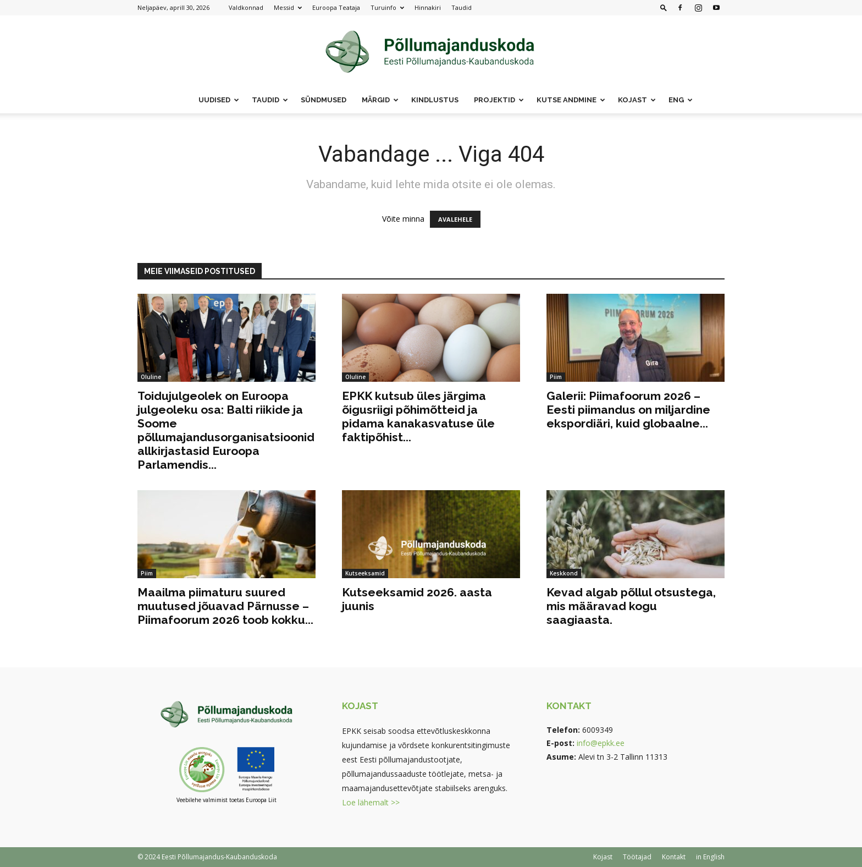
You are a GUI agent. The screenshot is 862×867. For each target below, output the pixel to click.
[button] (663, 7)
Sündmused (323, 100)
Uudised (218, 100)
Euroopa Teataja (336, 7)
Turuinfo (387, 7)
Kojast (637, 100)
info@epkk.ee (601, 743)
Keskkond (564, 573)
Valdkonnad (246, 7)
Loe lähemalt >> (371, 802)
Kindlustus (434, 100)
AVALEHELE (455, 219)
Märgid (380, 100)
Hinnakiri (428, 7)
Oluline (151, 377)
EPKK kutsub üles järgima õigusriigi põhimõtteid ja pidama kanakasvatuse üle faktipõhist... (418, 416)
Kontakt (674, 856)
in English (710, 856)
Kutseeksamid (365, 573)
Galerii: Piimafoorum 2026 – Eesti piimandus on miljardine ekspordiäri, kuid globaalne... (628, 409)
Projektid (499, 100)
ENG (680, 100)
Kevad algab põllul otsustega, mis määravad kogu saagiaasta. (631, 606)
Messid (288, 7)
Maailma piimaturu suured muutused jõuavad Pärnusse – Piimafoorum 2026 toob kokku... (225, 606)
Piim (556, 377)
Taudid (461, 7)
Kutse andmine (571, 100)
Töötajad (637, 856)
